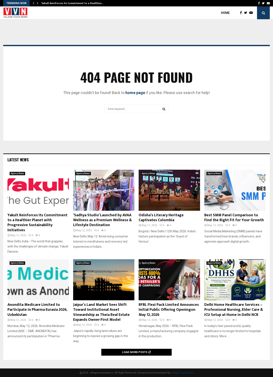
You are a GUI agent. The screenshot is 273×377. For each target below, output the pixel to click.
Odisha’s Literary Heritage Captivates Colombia (161, 217)
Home (225, 13)
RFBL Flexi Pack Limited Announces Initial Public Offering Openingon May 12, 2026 (169, 310)
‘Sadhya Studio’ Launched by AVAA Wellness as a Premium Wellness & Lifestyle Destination (102, 220)
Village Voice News (182, 372)
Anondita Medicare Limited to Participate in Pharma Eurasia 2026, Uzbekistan (37, 310)
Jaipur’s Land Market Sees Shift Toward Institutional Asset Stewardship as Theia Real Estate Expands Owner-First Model (101, 312)
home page (135, 92)
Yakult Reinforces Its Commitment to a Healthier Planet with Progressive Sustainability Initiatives (37, 222)
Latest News (18, 159)
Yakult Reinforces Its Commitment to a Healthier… (72, 3)
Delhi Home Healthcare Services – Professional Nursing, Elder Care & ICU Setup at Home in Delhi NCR (233, 310)
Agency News (17, 173)
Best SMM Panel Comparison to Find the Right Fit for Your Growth (234, 217)
